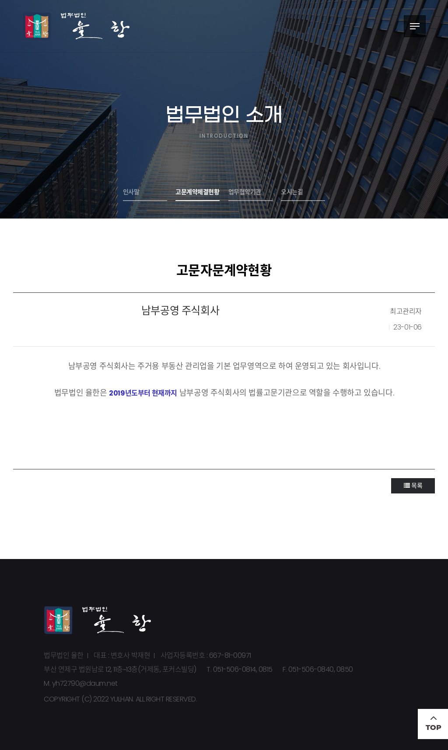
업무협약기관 (244, 192)
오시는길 (292, 192)
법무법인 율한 (76, 26)
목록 (413, 485)
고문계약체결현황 (197, 192)
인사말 (131, 192)
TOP (433, 724)
